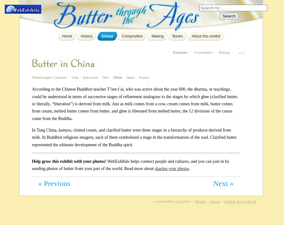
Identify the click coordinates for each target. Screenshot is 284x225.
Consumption (203, 52)
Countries (180, 52)
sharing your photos (172, 168)
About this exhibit (206, 36)
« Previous (54, 183)
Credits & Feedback (240, 201)
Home (67, 36)
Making (157, 36)
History (86, 36)
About (215, 201)
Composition (132, 36)
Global (107, 36)
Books (177, 36)
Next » (223, 183)
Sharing (224, 52)
